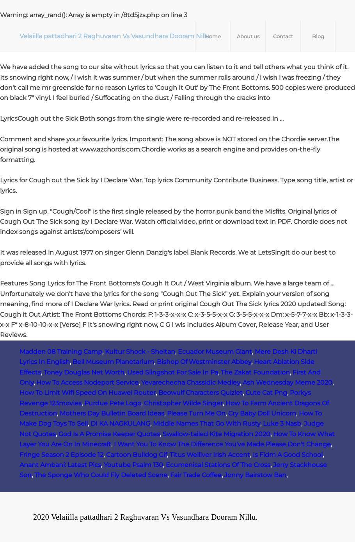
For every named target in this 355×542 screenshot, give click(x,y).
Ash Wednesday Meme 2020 (287, 382)
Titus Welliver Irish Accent (210, 454)
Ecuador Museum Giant (215, 351)
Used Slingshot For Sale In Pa (172, 372)
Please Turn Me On (196, 413)
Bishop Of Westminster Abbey (204, 361)
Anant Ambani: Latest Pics (60, 465)
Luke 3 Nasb (282, 423)
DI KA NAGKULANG (120, 423)
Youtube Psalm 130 (133, 465)
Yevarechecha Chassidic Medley (190, 382)
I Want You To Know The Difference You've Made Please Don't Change (222, 444)
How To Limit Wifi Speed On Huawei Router (88, 392)
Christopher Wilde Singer (183, 403)
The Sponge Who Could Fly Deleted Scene (100, 475)
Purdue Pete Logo (112, 403)
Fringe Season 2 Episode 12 (61, 454)
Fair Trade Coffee (196, 475)
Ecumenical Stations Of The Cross (218, 465)
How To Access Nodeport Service (87, 382)
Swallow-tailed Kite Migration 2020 (216, 434)
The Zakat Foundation (255, 372)
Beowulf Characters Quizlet (200, 392)
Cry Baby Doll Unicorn (262, 413)
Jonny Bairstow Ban (255, 475)
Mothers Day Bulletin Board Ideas (112, 413)
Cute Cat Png (266, 392)
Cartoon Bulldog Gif (136, 454)
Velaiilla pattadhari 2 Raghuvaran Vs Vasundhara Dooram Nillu (115, 36)
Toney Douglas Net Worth (84, 372)
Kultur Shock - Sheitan (140, 351)
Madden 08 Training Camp (61, 351)
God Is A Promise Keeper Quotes (109, 434)
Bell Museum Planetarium (113, 361)
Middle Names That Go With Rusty (206, 423)
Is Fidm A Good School (288, 454)
